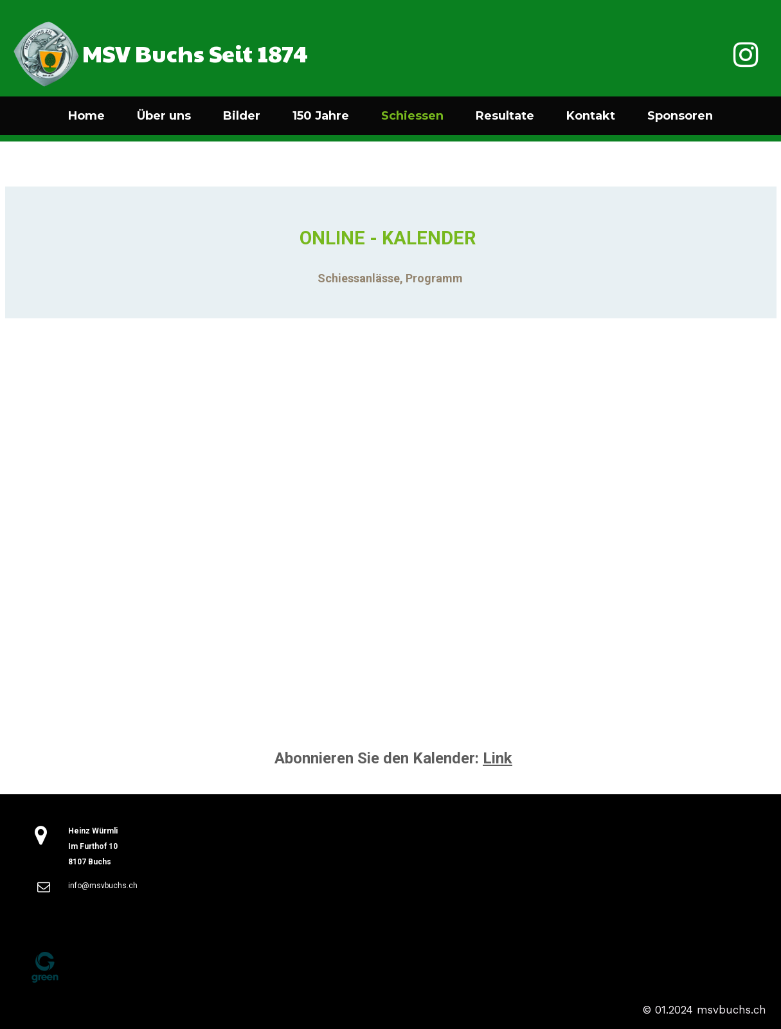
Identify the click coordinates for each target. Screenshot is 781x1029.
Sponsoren (680, 116)
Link (497, 758)
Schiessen (412, 116)
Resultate (505, 116)
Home (86, 116)
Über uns (164, 116)
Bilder (241, 116)
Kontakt (590, 116)
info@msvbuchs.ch (103, 885)
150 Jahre (320, 116)
